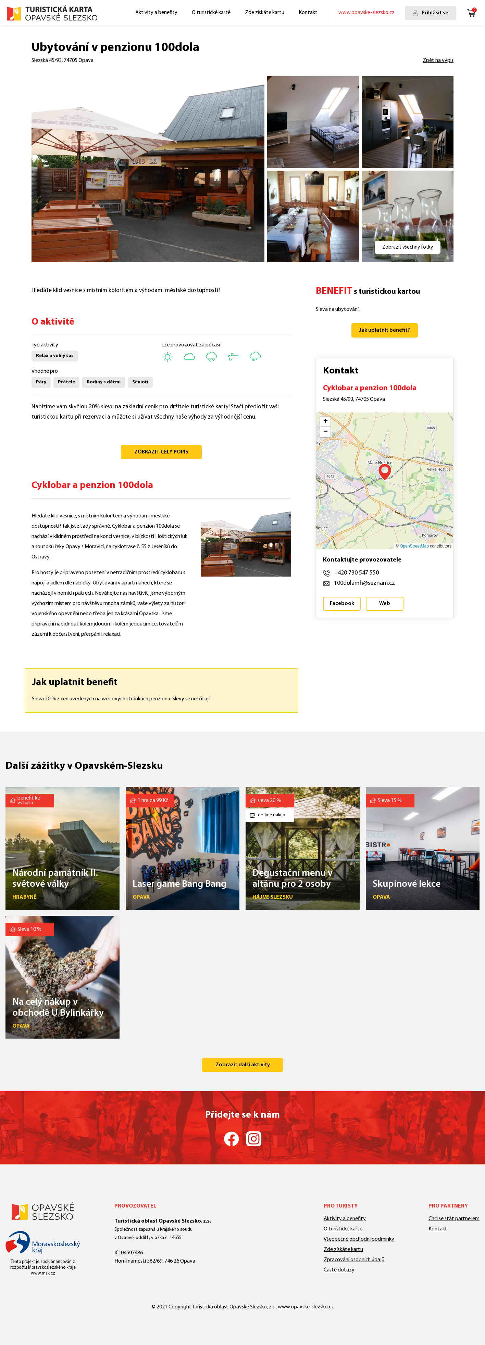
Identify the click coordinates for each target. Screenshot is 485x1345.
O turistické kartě (211, 12)
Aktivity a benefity (156, 12)
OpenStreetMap (414, 546)
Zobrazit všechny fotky (407, 247)
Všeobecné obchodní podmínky (359, 1239)
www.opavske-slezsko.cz (366, 12)
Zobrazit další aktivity (242, 1065)
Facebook (342, 603)
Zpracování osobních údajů (354, 1260)
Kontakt (308, 12)
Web (384, 603)
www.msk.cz (43, 1273)
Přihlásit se (435, 13)
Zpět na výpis (438, 60)
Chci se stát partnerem (454, 1219)
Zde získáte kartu (264, 12)
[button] (385, 472)
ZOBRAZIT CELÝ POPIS (161, 452)
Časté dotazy (339, 1270)
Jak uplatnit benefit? (384, 330)
